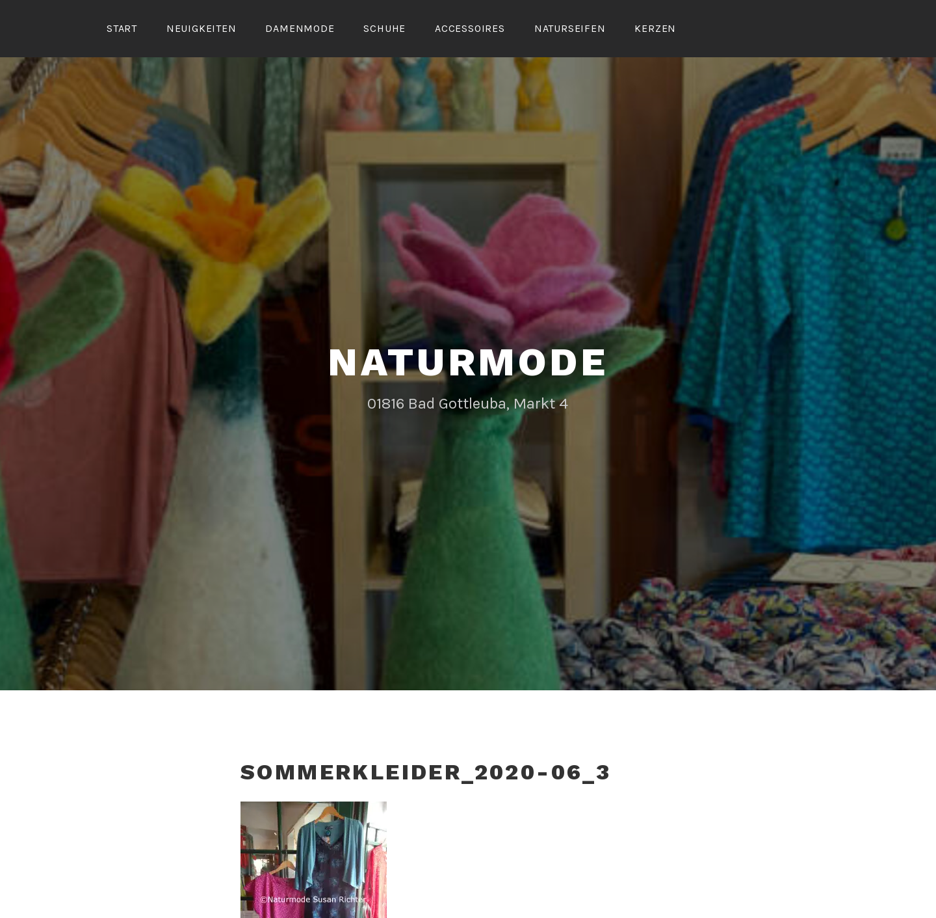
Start (122, 28)
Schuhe (384, 28)
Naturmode (468, 360)
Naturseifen (570, 28)
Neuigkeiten (201, 28)
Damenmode (299, 28)
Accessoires (470, 28)
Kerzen (655, 28)
